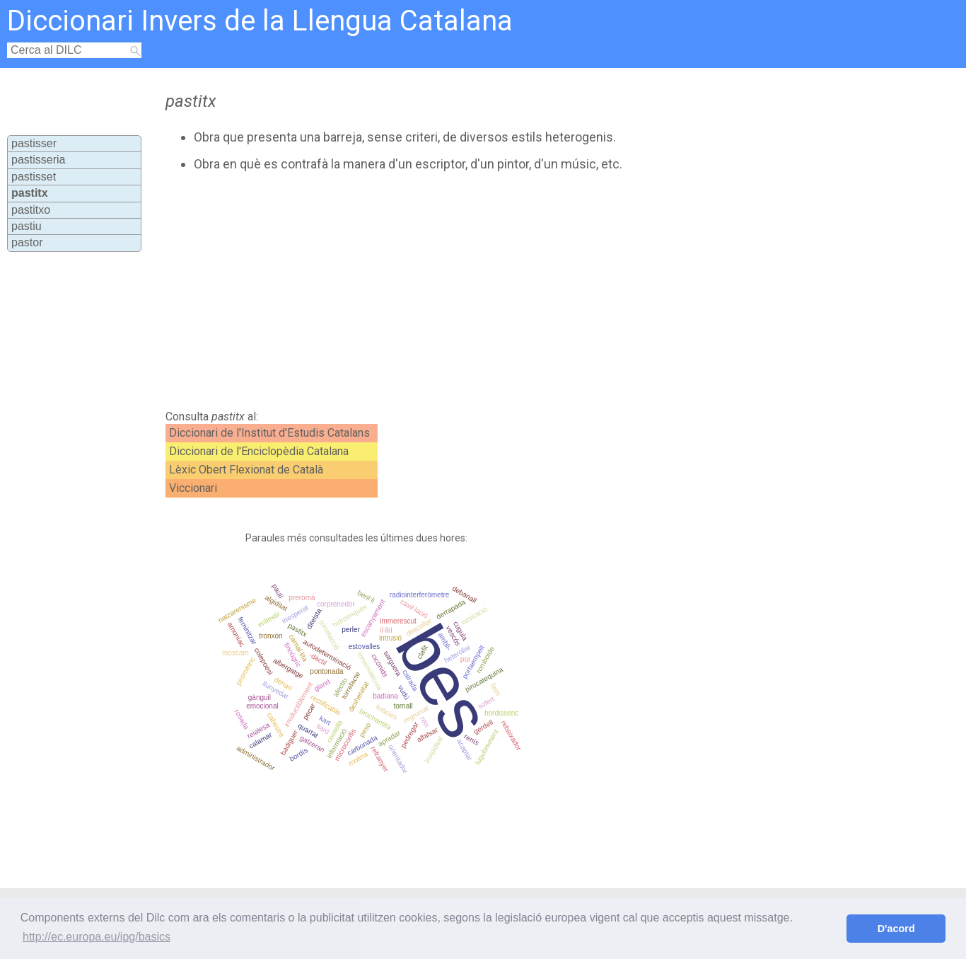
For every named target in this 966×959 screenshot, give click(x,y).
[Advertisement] (437, 291)
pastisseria (38, 160)
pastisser (34, 143)
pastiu (26, 226)
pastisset (33, 177)
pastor (26, 242)
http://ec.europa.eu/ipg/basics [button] (96, 937)
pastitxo (30, 210)
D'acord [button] (896, 928)
